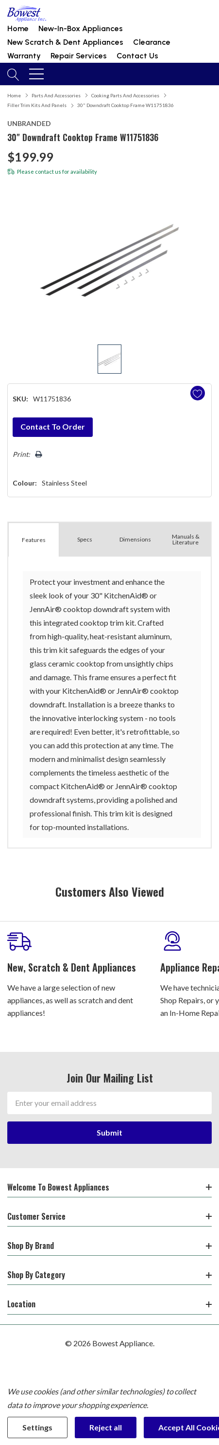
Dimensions (135, 539)
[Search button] (13, 74)
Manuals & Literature (186, 539)
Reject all (105, 1427)
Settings (37, 1427)
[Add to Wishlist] (197, 393)
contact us (48, 171)
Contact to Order (52, 426)
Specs (84, 539)
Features (34, 539)
